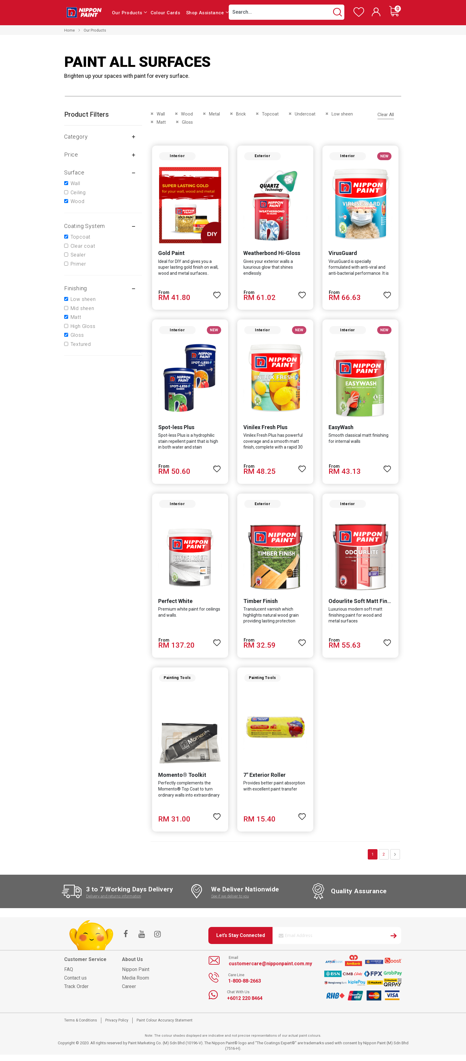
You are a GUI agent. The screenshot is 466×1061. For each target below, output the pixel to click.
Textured (81, 344)
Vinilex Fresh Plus (265, 430)
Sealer (78, 255)
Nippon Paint (135, 976)
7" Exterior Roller (264, 781)
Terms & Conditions (80, 1027)
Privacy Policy (116, 1027)
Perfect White (173, 606)
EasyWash (341, 430)
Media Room (135, 984)
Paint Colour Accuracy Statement (165, 1027)
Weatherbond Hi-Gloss (271, 255)
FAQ (68, 976)
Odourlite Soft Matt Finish (362, 606)
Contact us (75, 984)
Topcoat (81, 237)
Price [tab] (71, 154)
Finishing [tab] (75, 288)
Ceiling (78, 192)
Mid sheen (82, 308)
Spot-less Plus (174, 430)
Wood (78, 201)
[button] (216, 294)
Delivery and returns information (113, 902)
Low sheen (83, 299)
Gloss (77, 335)
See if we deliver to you (230, 902)
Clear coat (83, 246)
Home (69, 30)
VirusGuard (343, 255)
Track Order (76, 993)
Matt (76, 317)
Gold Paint (169, 255)
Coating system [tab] (84, 226)
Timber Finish (260, 606)
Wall (75, 183)
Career (129, 993)
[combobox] (286, 12)
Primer (78, 264)
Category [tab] (76, 136)
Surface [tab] (74, 172)
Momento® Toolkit (180, 781)
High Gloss (83, 326)
